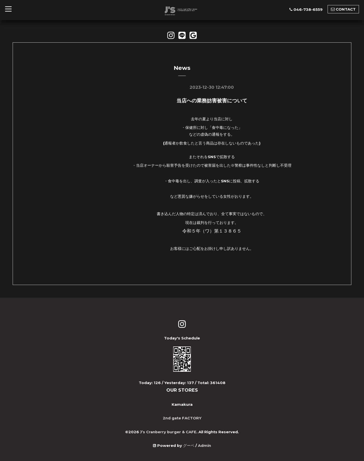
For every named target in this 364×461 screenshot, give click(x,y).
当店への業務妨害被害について (211, 101)
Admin (204, 445)
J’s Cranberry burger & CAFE (168, 431)
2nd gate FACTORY (182, 417)
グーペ (188, 445)
